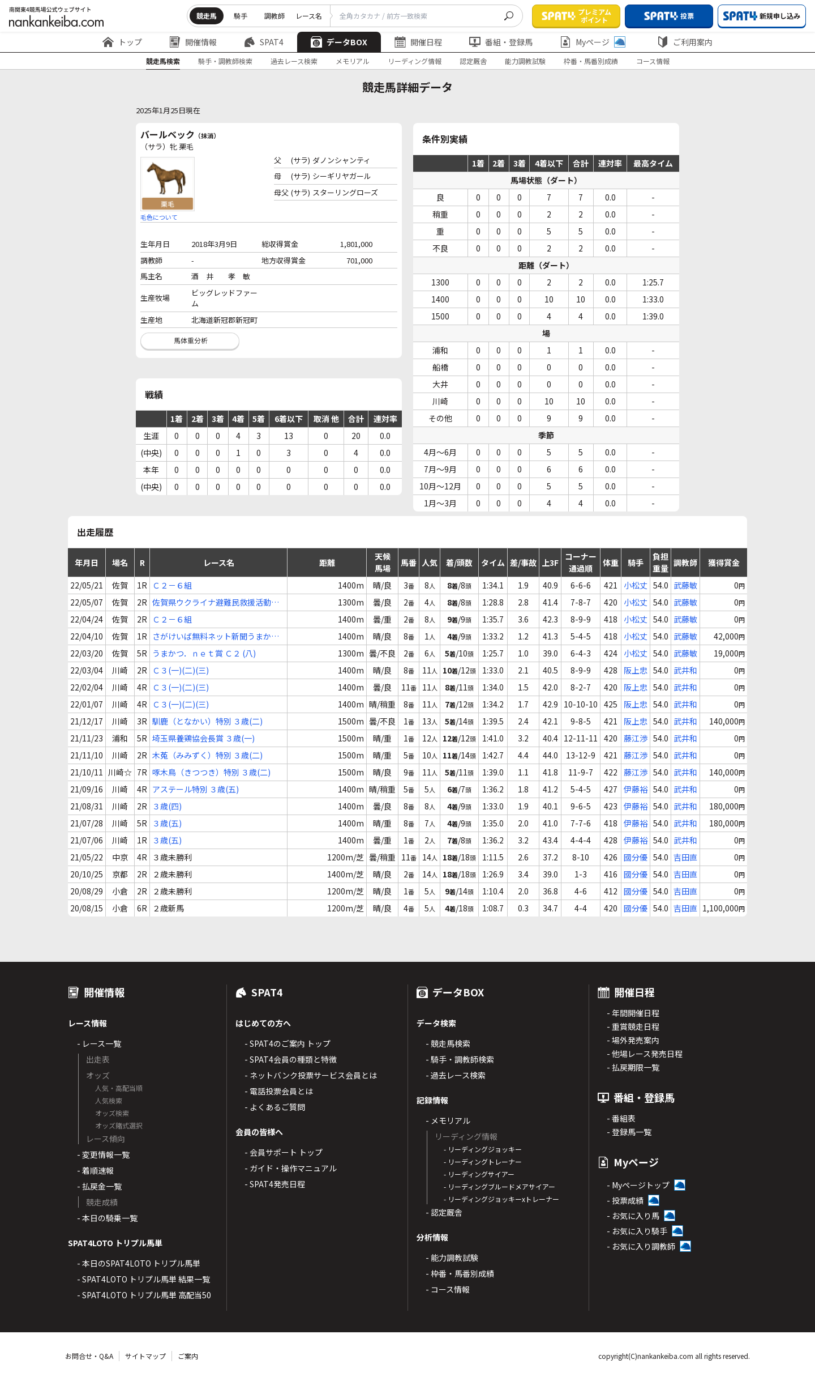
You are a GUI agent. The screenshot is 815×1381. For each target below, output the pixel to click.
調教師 (274, 15)
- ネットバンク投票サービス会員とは (310, 1075)
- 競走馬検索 (448, 1043)
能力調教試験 (525, 61)
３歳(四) (167, 806)
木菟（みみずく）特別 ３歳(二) (207, 755)
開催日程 (418, 42)
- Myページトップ (638, 1185)
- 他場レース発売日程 (645, 1053)
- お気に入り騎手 (637, 1231)
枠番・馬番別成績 (591, 61)
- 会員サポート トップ (283, 1152)
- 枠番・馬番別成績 (460, 1273)
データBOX (339, 42)
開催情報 (193, 42)
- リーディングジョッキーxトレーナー (501, 1199)
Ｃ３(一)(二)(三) (180, 670)
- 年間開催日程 (633, 1012)
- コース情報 (448, 1289)
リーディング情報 (414, 61)
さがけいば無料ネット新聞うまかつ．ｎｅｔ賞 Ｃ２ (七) (211, 636)
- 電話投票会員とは (278, 1091)
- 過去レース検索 (456, 1075)
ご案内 (188, 1356)
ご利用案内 (685, 42)
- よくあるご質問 (274, 1107)
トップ (122, 42)
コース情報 (653, 61)
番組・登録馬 (501, 42)
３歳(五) (167, 823)
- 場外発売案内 (633, 1040)
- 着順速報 (95, 1170)
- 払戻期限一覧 (633, 1067)
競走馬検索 (163, 61)
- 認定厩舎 (444, 1212)
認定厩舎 (473, 61)
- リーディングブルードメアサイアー (499, 1186)
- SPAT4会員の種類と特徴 (290, 1059)
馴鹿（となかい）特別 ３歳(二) (207, 721)
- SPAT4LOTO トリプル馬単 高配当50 (144, 1295)
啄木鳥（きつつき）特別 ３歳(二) (211, 772)
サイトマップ (145, 1356)
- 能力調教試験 (452, 1257)
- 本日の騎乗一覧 (107, 1218)
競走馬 (206, 15)
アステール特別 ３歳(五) (195, 789)
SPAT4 (264, 42)
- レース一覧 (99, 1043)
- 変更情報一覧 (103, 1154)
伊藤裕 (635, 789)
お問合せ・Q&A (89, 1356)
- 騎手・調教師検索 (460, 1059)
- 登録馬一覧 (629, 1131)
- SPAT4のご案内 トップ (287, 1043)
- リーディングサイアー (479, 1174)
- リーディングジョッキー (483, 1149)
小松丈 (635, 585)
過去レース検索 (294, 61)
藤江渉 (635, 738)
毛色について (159, 216)
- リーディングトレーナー (483, 1161)
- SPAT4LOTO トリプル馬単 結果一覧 (143, 1279)
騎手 (240, 15)
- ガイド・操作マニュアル (290, 1168)
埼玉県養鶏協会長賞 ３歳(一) (203, 738)
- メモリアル (448, 1120)
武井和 (685, 670)
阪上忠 (635, 670)
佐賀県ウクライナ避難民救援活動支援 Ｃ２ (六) (215, 602)
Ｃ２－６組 (172, 585)
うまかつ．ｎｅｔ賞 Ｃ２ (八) (204, 653)
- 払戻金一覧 (99, 1186)
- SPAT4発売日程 (274, 1184)
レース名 (308, 15)
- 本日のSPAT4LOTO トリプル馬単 (138, 1263)
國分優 (635, 857)
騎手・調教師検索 (225, 61)
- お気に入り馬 (633, 1215)
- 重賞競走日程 (633, 1026)
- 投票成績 (625, 1200)
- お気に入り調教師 (641, 1246)
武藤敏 (685, 585)
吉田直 (685, 857)
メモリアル (353, 61)
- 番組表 (621, 1118)
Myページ (592, 42)
